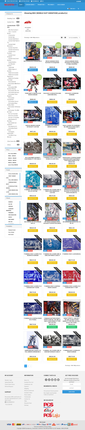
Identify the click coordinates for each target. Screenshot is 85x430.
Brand (8, 198)
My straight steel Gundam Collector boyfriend (50, 393)
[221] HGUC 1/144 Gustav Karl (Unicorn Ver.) (52, 93)
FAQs (25, 401)
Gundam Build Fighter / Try (13, 41)
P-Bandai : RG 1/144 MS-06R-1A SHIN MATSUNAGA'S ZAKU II (52, 351)
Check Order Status (10, 384)
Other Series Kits (13, 141)
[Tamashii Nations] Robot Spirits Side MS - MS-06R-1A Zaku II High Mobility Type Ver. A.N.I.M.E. (52, 320)
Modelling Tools (13, 18)
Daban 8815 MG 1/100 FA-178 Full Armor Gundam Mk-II (33, 351)
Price (8, 150)
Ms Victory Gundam (13, 115)
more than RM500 (12, 165)
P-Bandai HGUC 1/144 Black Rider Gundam (71, 351)
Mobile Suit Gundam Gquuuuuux (12, 75)
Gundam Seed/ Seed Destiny (13, 59)
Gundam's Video (28, 392)
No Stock (9, 234)
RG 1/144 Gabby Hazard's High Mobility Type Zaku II (33, 158)
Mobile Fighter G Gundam (12, 70)
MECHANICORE (11, 215)
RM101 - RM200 (11, 158)
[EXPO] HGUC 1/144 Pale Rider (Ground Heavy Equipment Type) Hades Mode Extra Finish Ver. (72, 160)
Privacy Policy (47, 426)
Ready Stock (10, 230)
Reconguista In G (12, 126)
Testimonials (27, 397)
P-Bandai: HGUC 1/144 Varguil (72, 254)
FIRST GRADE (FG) (11, 177)
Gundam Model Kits (13, 26)
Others (13, 145)
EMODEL (9, 206)
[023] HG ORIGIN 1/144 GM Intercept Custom (33, 126)
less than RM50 (11, 154)
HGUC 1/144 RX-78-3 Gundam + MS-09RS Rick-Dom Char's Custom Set (71, 127)
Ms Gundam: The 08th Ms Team (13, 111)
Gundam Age (11, 37)
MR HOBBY (10, 219)
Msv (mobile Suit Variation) (12, 123)
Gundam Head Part (13, 48)
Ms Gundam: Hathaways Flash (13, 107)
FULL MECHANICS (12, 180)
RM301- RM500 (11, 163)
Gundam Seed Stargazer (11, 55)
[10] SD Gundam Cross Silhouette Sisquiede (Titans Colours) (72, 62)
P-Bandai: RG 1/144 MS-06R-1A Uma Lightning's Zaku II (52, 254)
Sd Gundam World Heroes (12, 129)
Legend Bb (11, 67)
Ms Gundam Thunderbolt (10, 98)
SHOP (21, 4)
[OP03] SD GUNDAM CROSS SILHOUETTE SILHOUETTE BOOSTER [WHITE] (71, 191)
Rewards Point (28, 403)
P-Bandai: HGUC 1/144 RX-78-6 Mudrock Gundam (32, 254)
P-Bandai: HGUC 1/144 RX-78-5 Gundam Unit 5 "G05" (71, 286)
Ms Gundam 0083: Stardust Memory (12, 88)
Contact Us (27, 399)
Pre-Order (10, 232)
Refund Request (9, 386)
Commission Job (28, 384)
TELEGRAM (8, 404)
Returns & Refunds (29, 390)
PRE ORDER (51, 4)
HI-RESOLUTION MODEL (11, 187)
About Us (26, 380)
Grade (8, 170)
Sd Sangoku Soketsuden (10, 132)
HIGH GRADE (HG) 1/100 (12, 191)
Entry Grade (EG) (12, 174)
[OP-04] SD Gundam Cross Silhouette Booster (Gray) (52, 222)
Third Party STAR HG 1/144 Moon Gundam (33, 93)
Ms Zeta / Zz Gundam (13, 117)
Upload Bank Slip (9, 382)
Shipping (26, 388)
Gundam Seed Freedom (11, 52)
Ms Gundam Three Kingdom (12, 95)
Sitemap (26, 405)
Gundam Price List (28, 382)
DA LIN (9, 204)
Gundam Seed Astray (13, 49)
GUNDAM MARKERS (9, 209)
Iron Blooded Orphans (11, 64)
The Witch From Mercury (11, 136)
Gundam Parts (13, 22)
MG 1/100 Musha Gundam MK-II (33, 61)
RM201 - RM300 (11, 160)
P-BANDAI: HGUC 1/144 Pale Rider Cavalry (52, 286)
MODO (9, 217)
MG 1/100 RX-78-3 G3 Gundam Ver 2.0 (32, 222)
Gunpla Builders (12, 62)
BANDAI (9, 202)
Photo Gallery (27, 395)
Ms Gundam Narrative (13, 92)
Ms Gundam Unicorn (13, 101)
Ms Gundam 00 (12, 81)
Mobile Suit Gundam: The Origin (13, 79)
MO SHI (9, 222)
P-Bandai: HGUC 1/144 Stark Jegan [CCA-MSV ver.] (52, 158)
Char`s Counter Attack (11, 32)
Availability (9, 226)
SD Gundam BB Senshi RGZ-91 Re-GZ (72, 222)
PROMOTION (41, 4)
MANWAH (9, 213)
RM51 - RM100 (11, 156)
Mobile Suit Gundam (13, 73)
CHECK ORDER (61, 4)
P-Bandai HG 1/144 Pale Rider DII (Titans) (33, 318)
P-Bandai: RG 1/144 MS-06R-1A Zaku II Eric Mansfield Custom (52, 191)
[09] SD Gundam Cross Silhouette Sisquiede (52, 61)
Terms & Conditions (39, 426)
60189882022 (9, 402)
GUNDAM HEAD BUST (11, 183)
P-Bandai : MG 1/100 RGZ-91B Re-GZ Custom (32, 190)
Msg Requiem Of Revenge (12, 120)
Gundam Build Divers (13, 39)
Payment (26, 386)
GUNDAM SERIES (30, 4)
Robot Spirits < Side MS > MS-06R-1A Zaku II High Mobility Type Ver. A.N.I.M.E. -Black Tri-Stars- (72, 320)
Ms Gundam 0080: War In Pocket (13, 84)
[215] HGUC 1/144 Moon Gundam (71, 93)
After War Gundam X (13, 30)
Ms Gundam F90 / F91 (13, 90)
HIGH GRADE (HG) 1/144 (12, 195)
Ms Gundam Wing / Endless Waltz (12, 104)
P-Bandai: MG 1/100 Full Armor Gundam (52, 126)
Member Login (8, 380)
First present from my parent (51, 391)
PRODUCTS (10, 14)
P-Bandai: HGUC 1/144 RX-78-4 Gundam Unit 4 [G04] (32, 286)
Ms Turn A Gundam (13, 114)
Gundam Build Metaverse (11, 45)
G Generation (11, 35)
